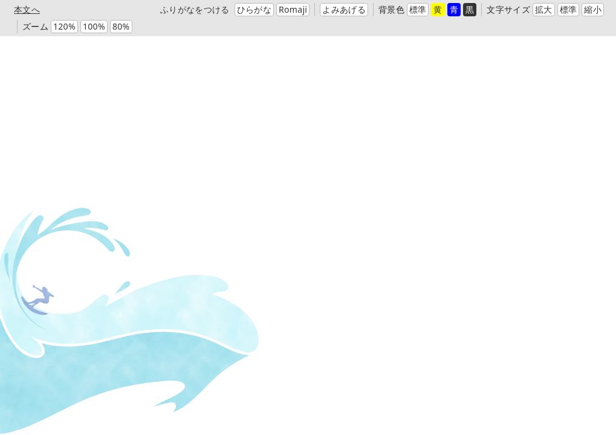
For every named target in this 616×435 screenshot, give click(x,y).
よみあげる (344, 9)
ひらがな (254, 9)
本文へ (27, 9)
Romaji (293, 9)
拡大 (544, 9)
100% (94, 26)
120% (64, 26)
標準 (418, 9)
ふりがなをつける (195, 9)
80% (121, 26)
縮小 (592, 9)
